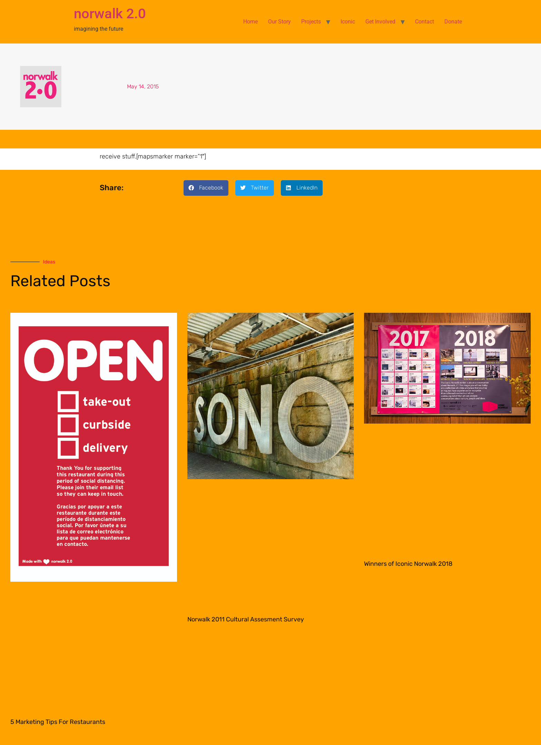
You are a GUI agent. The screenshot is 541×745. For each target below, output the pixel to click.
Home (250, 21)
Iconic (348, 21)
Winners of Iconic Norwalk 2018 (408, 564)
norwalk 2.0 (110, 14)
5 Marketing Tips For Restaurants (57, 722)
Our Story (279, 21)
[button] (206, 188)
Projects (311, 21)
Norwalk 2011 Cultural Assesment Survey (245, 619)
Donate (453, 21)
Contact (424, 21)
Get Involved (380, 21)
